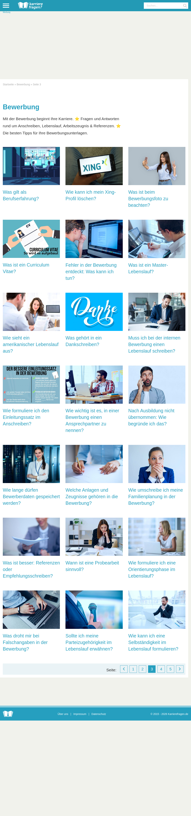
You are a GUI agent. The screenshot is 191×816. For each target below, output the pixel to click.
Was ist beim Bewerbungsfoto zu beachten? (148, 198)
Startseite (8, 84)
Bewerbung (23, 84)
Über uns (63, 714)
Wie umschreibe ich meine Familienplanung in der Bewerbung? (155, 496)
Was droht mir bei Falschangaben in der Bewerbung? (25, 642)
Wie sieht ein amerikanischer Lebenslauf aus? (31, 344)
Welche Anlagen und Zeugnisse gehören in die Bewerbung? (91, 496)
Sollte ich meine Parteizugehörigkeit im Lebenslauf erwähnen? (89, 642)
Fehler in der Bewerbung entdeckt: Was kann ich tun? (91, 271)
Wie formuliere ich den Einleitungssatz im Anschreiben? (26, 417)
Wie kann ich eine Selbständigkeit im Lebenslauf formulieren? (153, 642)
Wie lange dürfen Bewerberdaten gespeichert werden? (31, 496)
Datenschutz (98, 714)
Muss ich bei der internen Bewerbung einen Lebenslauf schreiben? (154, 344)
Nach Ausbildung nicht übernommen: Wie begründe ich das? (151, 417)
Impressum (79, 714)
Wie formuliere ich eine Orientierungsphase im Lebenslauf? (152, 569)
